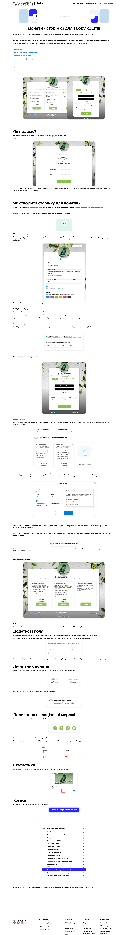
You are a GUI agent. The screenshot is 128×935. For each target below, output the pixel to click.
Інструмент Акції (53, 849)
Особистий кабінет (32, 34)
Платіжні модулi (88, 926)
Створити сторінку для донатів (64, 810)
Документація (91, 3)
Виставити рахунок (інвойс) (56, 835)
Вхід (100, 3)
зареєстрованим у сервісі (34, 207)
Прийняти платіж (53, 844)
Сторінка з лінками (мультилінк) (58, 873)
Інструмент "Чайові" (54, 855)
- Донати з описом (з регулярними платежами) (29, 59)
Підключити (108, 3)
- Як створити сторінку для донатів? (25, 53)
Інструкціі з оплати (106, 923)
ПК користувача (105, 926)
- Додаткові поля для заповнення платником (28, 62)
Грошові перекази (106, 929)
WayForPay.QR (70, 931)
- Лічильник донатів (20, 65)
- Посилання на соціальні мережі (24, 68)
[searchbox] (64, 16)
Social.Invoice (69, 929)
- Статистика (17, 71)
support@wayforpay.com (47, 923)
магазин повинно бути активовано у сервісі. (89, 207)
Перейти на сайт (77, 3)
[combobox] (64, 16)
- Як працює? (17, 50)
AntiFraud (68, 926)
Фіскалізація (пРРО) (54, 841)
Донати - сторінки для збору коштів (59, 870)
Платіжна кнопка (53, 832)
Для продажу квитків (54, 852)
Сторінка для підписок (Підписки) (58, 876)
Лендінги (50, 838)
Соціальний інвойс (53, 864)
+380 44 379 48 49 (45, 927)
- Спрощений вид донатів (22, 56)
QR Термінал (51, 867)
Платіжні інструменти (52, 34)
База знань (17, 34)
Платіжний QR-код (53, 846)
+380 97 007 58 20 (45, 929)
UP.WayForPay (70, 923)
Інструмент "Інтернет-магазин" (57, 858)
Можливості (87, 929)
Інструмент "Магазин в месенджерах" (60, 861)
